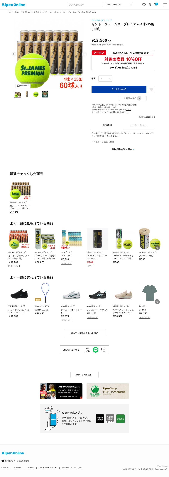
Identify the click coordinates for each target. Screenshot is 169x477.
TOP (10, 12)
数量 (94, 78)
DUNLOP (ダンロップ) (102, 20)
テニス (17, 12)
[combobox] (85, 4)
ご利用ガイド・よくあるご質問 (17, 461)
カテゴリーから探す (84, 375)
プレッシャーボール (52, 12)
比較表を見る (132, 98)
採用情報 (17, 468)
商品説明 (107, 125)
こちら (113, 107)
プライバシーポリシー (47, 468)
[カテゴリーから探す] (119, 4)
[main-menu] (165, 4)
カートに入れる (118, 89)
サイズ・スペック (139, 125)
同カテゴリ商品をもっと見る (84, 333)
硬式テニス (27, 12)
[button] (13, 54)
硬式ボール (38, 12)
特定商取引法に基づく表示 (72, 468)
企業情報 (4, 468)
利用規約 (30, 468)
